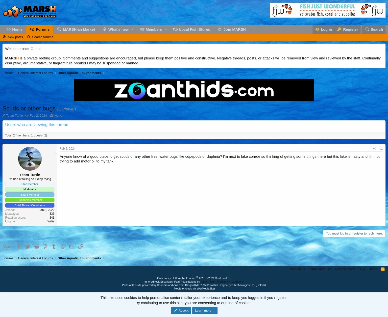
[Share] (375, 148)
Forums (42, 29)
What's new (118, 29)
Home (17, 29)
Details (261, 285)
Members (154, 29)
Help (362, 269)
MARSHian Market (79, 29)
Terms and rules (320, 269)
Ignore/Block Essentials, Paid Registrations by (194, 281)
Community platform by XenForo (194, 278)
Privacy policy (345, 269)
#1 (381, 148)
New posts (15, 37)
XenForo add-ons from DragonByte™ (179, 285)
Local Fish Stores (194, 29)
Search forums (42, 37)
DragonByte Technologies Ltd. (237, 285)
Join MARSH (234, 29)
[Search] (374, 29)
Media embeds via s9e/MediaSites (195, 288)
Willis (51, 221)
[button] (132, 29)
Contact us (297, 269)
